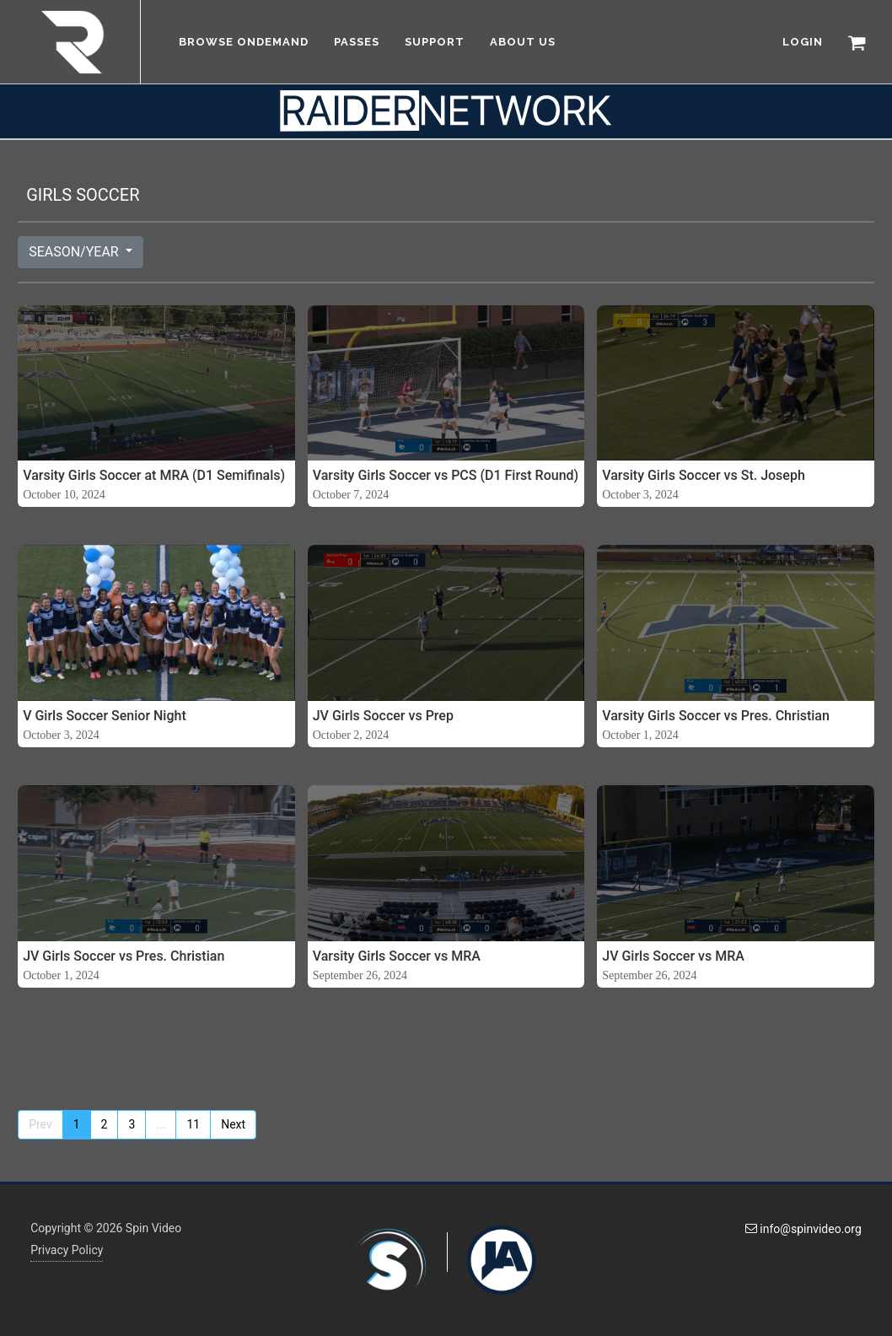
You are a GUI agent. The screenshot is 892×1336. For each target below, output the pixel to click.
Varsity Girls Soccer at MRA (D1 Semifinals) (154, 475)
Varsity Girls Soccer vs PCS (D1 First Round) (445, 475)
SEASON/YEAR (75, 252)
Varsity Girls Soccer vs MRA (397, 956)
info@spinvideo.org (803, 1229)
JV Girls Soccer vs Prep (383, 716)
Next (233, 1124)
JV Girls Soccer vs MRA (673, 956)
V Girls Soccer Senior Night (104, 716)
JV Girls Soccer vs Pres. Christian (123, 956)
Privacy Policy (66, 1250)
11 (193, 1124)
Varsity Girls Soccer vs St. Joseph (703, 475)
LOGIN (802, 41)
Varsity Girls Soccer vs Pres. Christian (716, 716)
